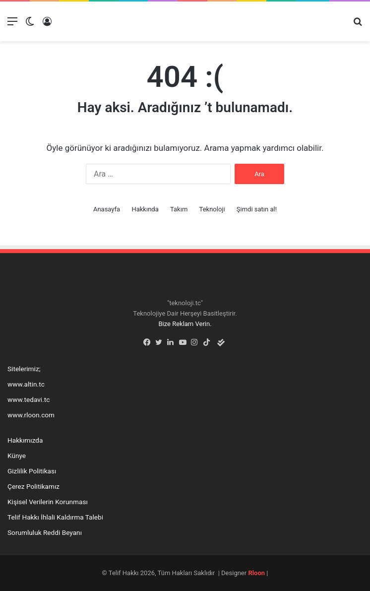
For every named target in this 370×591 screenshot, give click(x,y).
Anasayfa (106, 209)
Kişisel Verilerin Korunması (47, 502)
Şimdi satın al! (257, 209)
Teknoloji (212, 209)
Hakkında (144, 209)
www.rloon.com (31, 415)
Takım (178, 209)
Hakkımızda (25, 440)
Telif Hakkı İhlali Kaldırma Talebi (55, 517)
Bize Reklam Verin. (184, 324)
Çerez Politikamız (33, 486)
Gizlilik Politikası (31, 471)
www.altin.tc (26, 384)
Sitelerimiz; (24, 369)
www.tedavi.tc (28, 399)
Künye (16, 456)
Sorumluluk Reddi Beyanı (44, 532)
